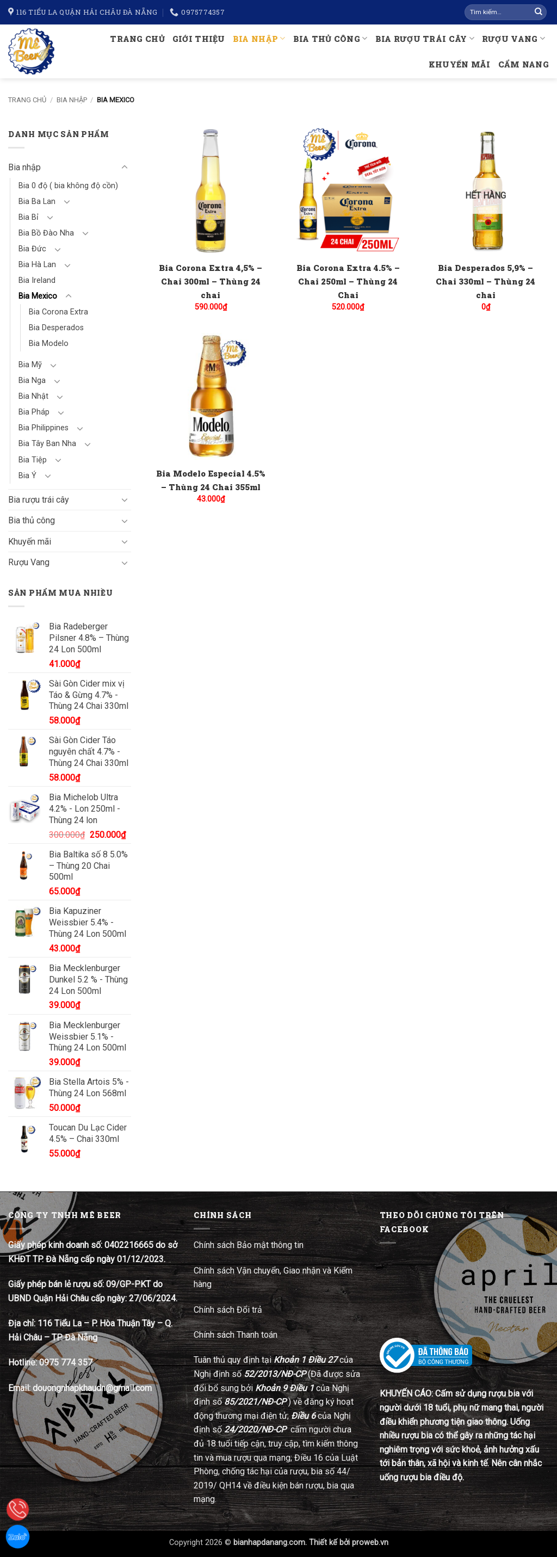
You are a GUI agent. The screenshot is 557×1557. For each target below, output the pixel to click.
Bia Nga (32, 380)
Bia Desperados (56, 327)
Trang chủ (137, 39)
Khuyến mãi (460, 64)
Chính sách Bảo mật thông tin (249, 1245)
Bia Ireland (36, 280)
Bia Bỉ (28, 217)
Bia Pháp (33, 412)
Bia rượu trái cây (424, 38)
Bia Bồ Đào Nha (46, 233)
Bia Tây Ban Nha (47, 443)
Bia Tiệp (32, 460)
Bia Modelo (49, 343)
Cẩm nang (523, 64)
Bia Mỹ (30, 364)
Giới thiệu (198, 39)
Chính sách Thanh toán (235, 1335)
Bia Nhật (33, 396)
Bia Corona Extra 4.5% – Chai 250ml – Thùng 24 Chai (348, 281)
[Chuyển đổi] (124, 167)
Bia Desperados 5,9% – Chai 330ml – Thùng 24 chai (485, 281)
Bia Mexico (37, 296)
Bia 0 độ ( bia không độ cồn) (68, 185)
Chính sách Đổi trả (229, 1310)
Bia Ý (27, 475)
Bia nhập (259, 38)
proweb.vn (370, 1542)
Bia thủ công (330, 38)
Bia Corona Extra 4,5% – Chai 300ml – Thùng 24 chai (210, 281)
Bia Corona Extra (58, 312)
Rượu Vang (513, 38)
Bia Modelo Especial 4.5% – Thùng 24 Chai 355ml (210, 480)
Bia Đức (32, 249)
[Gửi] (538, 12)
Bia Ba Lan (36, 201)
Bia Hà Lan (37, 264)
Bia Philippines (43, 427)
